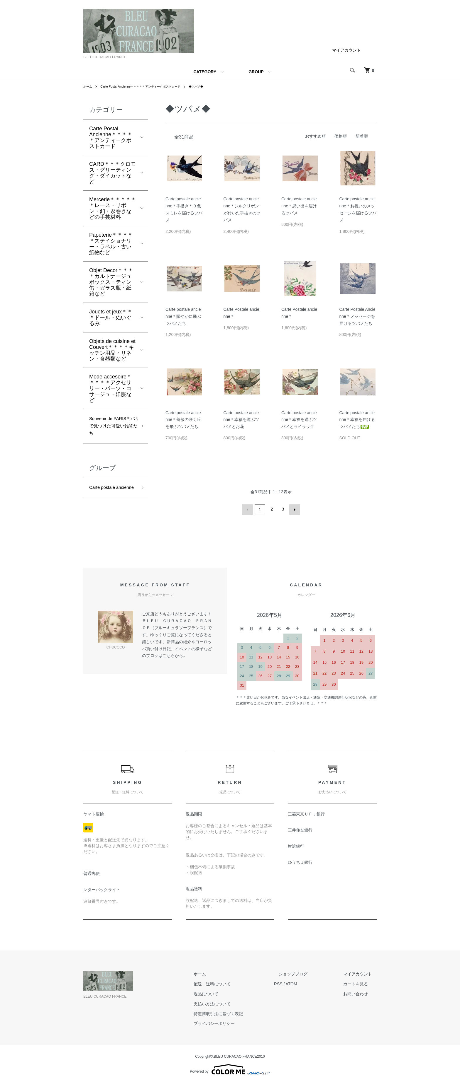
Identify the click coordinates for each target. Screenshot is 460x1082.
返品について (229, 992)
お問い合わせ (360, 992)
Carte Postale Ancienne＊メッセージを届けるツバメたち (357, 316)
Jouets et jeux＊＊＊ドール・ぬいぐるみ (110, 317)
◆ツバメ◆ (214, 86)
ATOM (310, 982)
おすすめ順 (315, 136)
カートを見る (360, 982)
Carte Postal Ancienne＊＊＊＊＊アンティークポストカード (149, 86)
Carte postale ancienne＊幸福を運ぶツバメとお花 (241, 419)
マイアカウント (346, 50)
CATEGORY (204, 71)
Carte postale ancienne (105, 497)
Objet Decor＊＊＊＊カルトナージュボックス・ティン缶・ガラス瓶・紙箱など (111, 282)
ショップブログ (307, 972)
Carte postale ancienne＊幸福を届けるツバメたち (357, 419)
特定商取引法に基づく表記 (241, 1012)
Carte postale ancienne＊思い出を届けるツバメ (299, 206)
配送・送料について (235, 982)
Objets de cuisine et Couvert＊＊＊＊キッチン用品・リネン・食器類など (112, 350)
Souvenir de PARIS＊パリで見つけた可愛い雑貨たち (111, 428)
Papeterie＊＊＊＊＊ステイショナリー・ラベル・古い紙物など (111, 243)
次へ (293, 509)
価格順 (340, 136)
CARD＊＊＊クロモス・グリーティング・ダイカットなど (112, 173)
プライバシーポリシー (237, 1022)
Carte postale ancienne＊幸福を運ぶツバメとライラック (299, 419)
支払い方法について (235, 1002)
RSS (297, 982)
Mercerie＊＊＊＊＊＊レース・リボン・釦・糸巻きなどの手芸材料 (112, 208)
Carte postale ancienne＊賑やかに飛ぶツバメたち (183, 316)
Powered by (230, 1068)
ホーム (88, 86)
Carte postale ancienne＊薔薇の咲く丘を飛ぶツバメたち (183, 419)
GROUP (255, 71)
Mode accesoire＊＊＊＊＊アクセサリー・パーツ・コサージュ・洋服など (110, 388)
